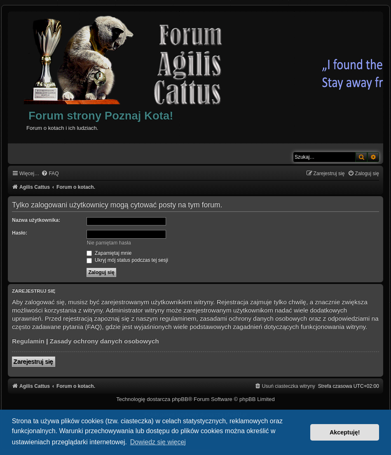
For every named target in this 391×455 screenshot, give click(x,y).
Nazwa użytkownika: (36, 220)
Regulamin (28, 341)
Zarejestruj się (34, 361)
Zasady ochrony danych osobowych (104, 341)
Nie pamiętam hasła (109, 243)
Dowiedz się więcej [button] (158, 442)
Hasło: (19, 233)
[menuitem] (50, 173)
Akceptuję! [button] (345, 432)
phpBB (180, 399)
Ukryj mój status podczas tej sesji (127, 260)
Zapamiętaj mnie (109, 253)
